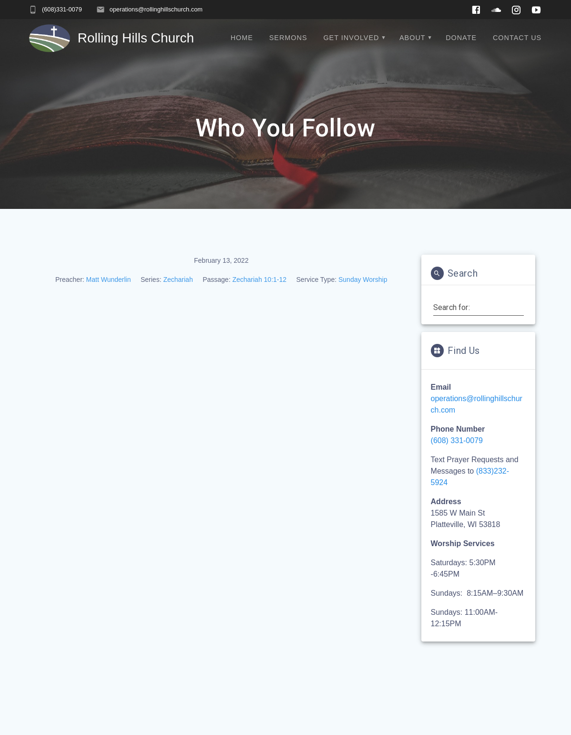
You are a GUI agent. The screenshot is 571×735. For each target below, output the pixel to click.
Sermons (288, 37)
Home (242, 37)
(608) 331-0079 (457, 440)
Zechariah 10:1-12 (259, 279)
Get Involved (351, 37)
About (412, 37)
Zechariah (178, 279)
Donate (461, 37)
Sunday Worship (362, 279)
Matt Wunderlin (108, 279)
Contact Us (517, 37)
